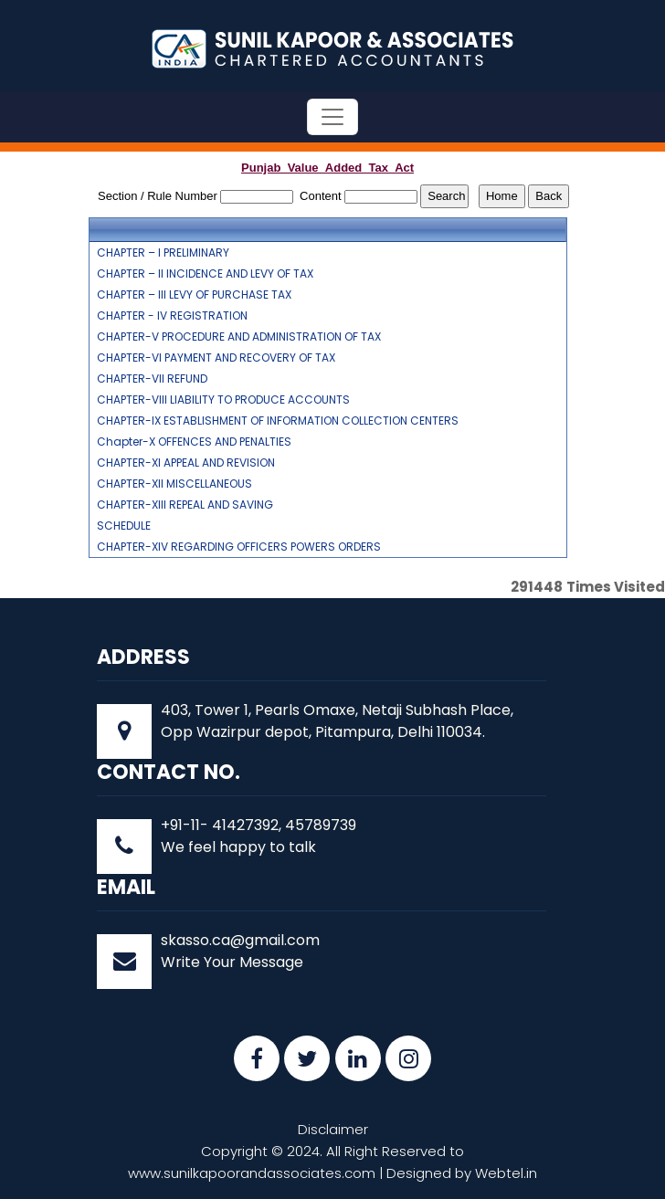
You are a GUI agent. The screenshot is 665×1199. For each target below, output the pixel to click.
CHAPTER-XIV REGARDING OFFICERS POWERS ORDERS (239, 547)
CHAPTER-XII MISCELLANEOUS (174, 484)
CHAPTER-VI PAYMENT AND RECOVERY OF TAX (216, 358)
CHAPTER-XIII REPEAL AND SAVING (185, 505)
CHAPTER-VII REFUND (152, 379)
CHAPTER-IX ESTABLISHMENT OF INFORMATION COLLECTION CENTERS (278, 421)
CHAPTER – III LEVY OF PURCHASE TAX (194, 295)
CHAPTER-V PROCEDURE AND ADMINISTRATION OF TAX (239, 337)
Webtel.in (506, 1173)
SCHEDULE (124, 526)
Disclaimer (333, 1129)
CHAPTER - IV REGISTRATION (172, 316)
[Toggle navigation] (332, 117)
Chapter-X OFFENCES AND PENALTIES (194, 442)
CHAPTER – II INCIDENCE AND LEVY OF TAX (205, 274)
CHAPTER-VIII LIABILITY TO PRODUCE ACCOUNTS (223, 400)
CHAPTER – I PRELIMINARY (163, 253)
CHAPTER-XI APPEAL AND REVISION (186, 463)
